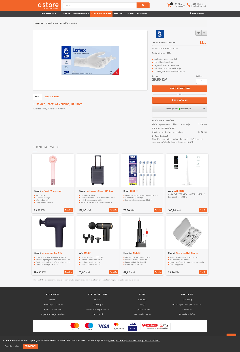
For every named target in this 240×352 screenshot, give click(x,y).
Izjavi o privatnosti (116, 340)
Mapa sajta (98, 304)
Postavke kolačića (12, 346)
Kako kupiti (97, 314)
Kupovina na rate (101, 13)
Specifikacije (52, 97)
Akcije (66, 13)
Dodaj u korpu (180, 88)
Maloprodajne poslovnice (97, 309)
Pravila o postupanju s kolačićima (187, 304)
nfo (203, 43)
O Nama (52, 300)
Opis (37, 97)
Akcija (142, 304)
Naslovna (38, 23)
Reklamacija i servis (142, 314)
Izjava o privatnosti (53, 309)
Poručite (68, 210)
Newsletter (187, 309)
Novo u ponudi (81, 13)
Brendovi (142, 300)
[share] (204, 33)
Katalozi (142, 13)
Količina (199, 76)
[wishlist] (198, 33)
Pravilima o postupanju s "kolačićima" (143, 340)
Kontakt (119, 13)
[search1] (143, 5)
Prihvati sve (30, 346)
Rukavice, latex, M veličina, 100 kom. (62, 23)
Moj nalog (197, 13)
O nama (130, 13)
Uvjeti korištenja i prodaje (53, 314)
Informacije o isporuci (53, 304)
